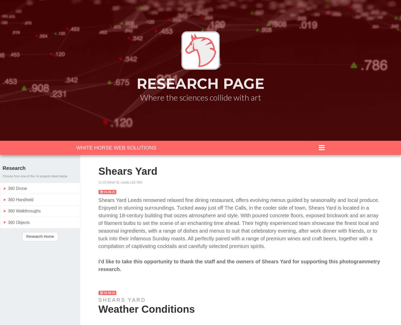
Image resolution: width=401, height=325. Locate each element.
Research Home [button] (40, 236)
